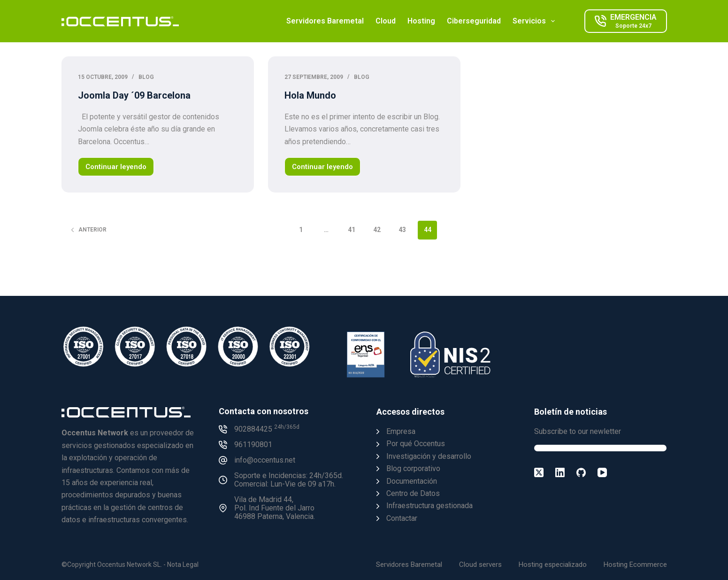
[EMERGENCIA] (625, 21)
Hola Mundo (310, 95)
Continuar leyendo (118, 169)
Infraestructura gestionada (429, 505)
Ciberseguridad (474, 20)
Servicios (536, 21)
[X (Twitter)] (539, 472)
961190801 (253, 444)
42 (377, 229)
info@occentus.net (264, 460)
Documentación (411, 481)
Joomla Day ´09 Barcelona (134, 95)
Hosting (421, 20)
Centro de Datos (413, 493)
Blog (146, 77)
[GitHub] (581, 472)
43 (402, 229)
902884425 (266, 429)
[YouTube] (602, 472)
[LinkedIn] (560, 472)
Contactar (401, 518)
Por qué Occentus (415, 443)
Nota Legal (183, 564)
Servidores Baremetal (325, 20)
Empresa (400, 431)
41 (351, 229)
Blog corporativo (413, 468)
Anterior (88, 229)
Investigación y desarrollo (428, 456)
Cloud (385, 20)
